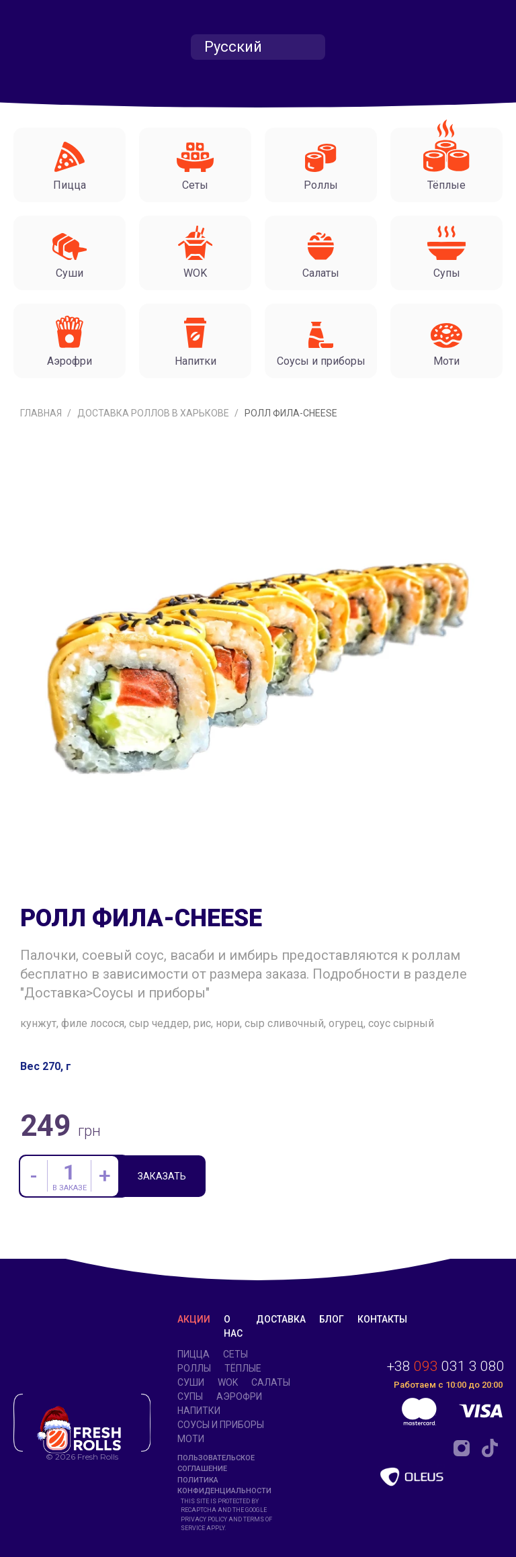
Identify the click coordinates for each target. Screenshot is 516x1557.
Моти (190, 1438)
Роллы (194, 1368)
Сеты (235, 1354)
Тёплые (242, 1368)
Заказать (162, 1176)
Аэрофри (239, 1396)
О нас (233, 1326)
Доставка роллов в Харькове (154, 413)
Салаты (270, 1382)
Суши (190, 1382)
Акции (193, 1319)
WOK (228, 1382)
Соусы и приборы (220, 1424)
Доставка (281, 1319)
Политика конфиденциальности (224, 1486)
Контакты (382, 1319)
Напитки (198, 1410)
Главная (42, 413)
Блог (331, 1319)
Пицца (193, 1354)
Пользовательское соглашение (216, 1464)
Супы (190, 1396)
